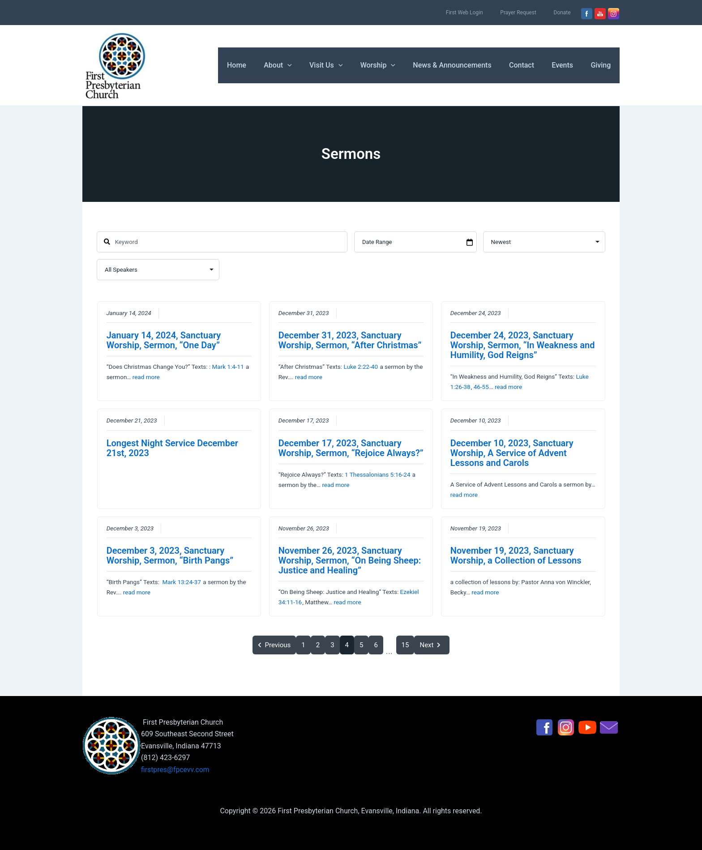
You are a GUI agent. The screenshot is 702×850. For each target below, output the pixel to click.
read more (146, 376)
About (299, 65)
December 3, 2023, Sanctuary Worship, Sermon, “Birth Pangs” (170, 555)
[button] (308, 65)
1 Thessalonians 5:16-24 (377, 474)
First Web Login (480, 12)
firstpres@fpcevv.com (175, 769)
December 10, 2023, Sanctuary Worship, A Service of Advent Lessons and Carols (512, 453)
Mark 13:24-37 (181, 581)
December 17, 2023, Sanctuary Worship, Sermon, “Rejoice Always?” (351, 448)
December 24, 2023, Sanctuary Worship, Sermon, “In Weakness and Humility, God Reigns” (522, 345)
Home (261, 65)
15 (405, 645)
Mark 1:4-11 (228, 366)
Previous (274, 645)
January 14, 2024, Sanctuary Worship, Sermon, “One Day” (164, 340)
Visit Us (343, 65)
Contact (529, 65)
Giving (602, 65)
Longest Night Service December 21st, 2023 (172, 448)
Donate (565, 12)
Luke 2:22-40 (360, 366)
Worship (392, 65)
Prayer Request (528, 12)
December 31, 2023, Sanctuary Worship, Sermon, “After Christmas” (350, 340)
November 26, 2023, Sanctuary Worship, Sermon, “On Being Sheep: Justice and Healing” (349, 560)
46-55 (481, 386)
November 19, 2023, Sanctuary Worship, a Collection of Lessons (516, 555)
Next (431, 645)
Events (567, 65)
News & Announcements (463, 65)
